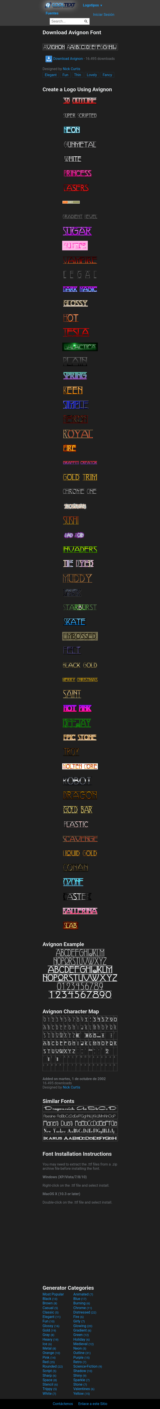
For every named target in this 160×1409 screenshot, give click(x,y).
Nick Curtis (71, 69)
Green (81, 1335)
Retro (79, 1362)
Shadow (82, 1371)
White (49, 1393)
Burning (81, 1303)
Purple (81, 1357)
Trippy (50, 1389)
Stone (80, 1384)
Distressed (84, 1312)
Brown (50, 1303)
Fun (65, 75)
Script (49, 1371)
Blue (79, 1299)
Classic (51, 1312)
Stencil (50, 1384)
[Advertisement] (21, 96)
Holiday (81, 1339)
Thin (77, 75)
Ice (47, 1344)
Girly (79, 1321)
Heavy (50, 1339)
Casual (50, 1308)
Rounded (53, 1366)
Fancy (107, 75)
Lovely (92, 75)
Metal (49, 1348)
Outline (82, 1353)
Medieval (83, 1344)
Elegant (51, 75)
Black (50, 1299)
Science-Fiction (87, 1366)
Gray (48, 1335)
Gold (49, 1330)
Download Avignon (64, 59)
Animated (83, 1294)
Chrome (82, 1308)
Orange (51, 1353)
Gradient (82, 1330)
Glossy (51, 1326)
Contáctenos (63, 1404)
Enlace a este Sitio (92, 1404)
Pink (49, 1357)
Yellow (81, 1393)
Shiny (79, 1375)
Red (49, 1362)
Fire (78, 1317)
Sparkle (81, 1380)
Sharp (49, 1375)
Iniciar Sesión (103, 14)
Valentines (83, 1389)
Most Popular (53, 1294)
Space (50, 1380)
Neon (79, 1348)
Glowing (82, 1326)
